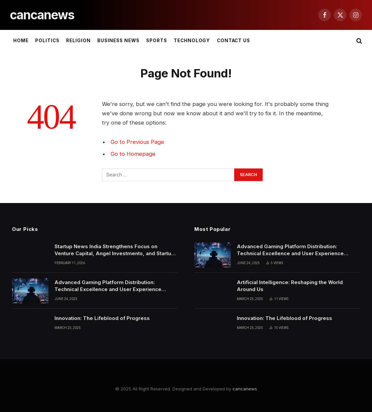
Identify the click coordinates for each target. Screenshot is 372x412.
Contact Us (233, 40)
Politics (47, 40)
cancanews (244, 388)
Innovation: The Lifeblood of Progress (102, 318)
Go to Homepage (133, 154)
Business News (118, 40)
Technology (192, 40)
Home (21, 40)
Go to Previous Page (137, 142)
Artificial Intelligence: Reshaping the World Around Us (290, 285)
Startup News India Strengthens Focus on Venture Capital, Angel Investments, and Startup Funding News (114, 250)
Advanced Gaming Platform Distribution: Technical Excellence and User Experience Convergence (107, 286)
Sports (156, 40)
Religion (78, 40)
